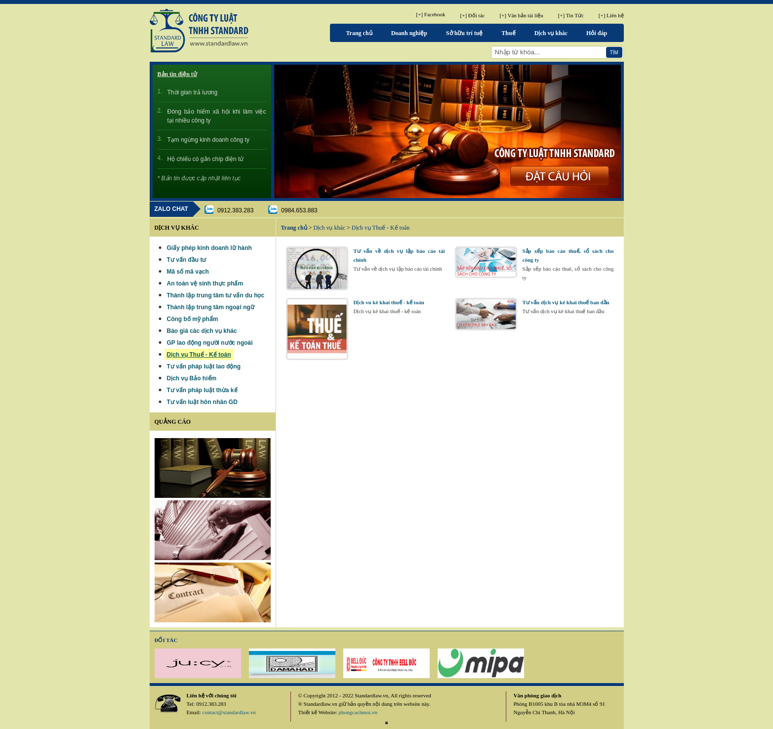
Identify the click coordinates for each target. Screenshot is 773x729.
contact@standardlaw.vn (229, 712)
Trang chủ (359, 33)
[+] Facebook (431, 14)
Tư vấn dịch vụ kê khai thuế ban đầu (566, 302)
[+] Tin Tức (571, 15)
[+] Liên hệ (611, 15)
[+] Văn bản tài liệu (521, 15)
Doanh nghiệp (409, 33)
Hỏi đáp (596, 33)
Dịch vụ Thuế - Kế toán (380, 227)
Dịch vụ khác (551, 33)
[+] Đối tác (472, 15)
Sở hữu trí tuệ (464, 33)
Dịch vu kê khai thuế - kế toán (389, 302)
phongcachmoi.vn (358, 712)
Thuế (508, 33)
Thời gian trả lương (192, 92)
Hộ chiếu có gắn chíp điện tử (205, 159)
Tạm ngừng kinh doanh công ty (208, 139)
